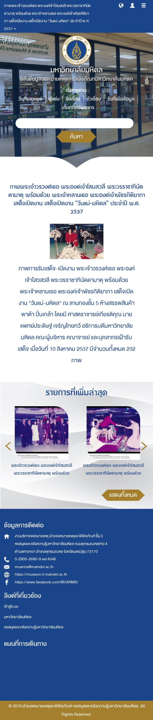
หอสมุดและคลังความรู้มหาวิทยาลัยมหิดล (33, 627)
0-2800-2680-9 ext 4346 (35, 559)
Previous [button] (8, 446)
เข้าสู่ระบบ (11, 606)
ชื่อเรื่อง (73, 99)
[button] (121, 5)
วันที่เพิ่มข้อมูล (121, 99)
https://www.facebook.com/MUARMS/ (46, 582)
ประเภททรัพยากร (78, 107)
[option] (40, 445)
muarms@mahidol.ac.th (34, 567)
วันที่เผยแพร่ (30, 99)
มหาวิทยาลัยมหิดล (17, 617)
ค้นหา (76, 136)
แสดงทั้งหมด (123, 495)
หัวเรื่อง (94, 99)
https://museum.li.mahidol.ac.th (41, 574)
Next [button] (144, 446)
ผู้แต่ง (53, 99)
